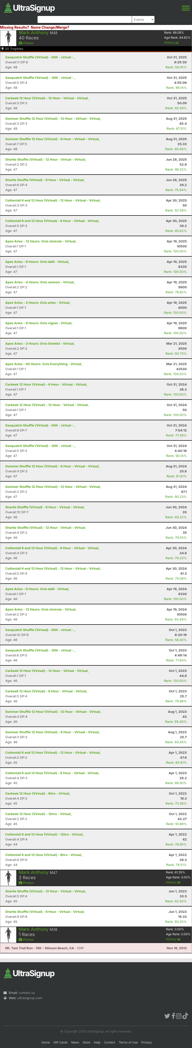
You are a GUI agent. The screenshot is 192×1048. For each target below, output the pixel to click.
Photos (26, 43)
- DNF (44, 948)
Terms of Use (128, 1042)
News (75, 1042)
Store (86, 1042)
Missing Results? (14, 27)
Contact (109, 1042)
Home (46, 1042)
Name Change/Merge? (50, 27)
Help (97, 1042)
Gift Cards (61, 1042)
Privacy (146, 1042)
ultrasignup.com (30, 998)
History (171, 42)
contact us (27, 993)
